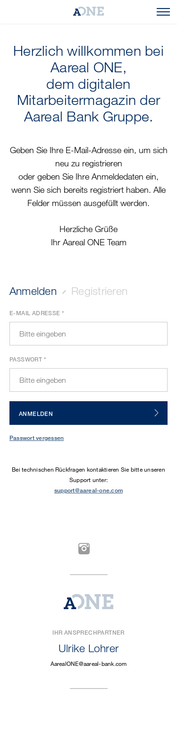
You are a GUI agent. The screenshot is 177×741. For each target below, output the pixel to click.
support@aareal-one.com (88, 490)
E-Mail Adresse (34, 313)
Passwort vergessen (36, 437)
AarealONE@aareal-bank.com (89, 663)
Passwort (25, 359)
